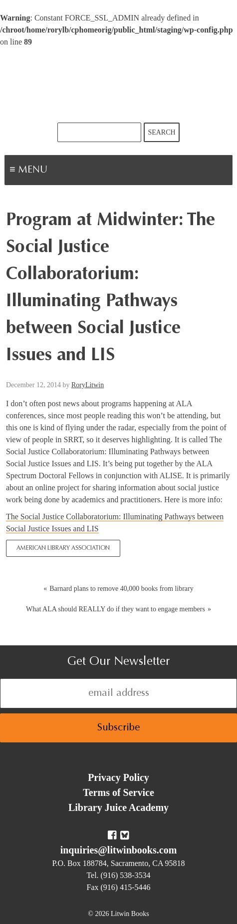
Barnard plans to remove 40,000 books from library (121, 588)
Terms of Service (118, 792)
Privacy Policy (118, 777)
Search (161, 132)
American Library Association (63, 548)
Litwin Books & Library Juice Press (118, 85)
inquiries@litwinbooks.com (118, 849)
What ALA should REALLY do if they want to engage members (115, 609)
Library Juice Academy (118, 807)
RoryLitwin (87, 385)
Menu (62, 171)
